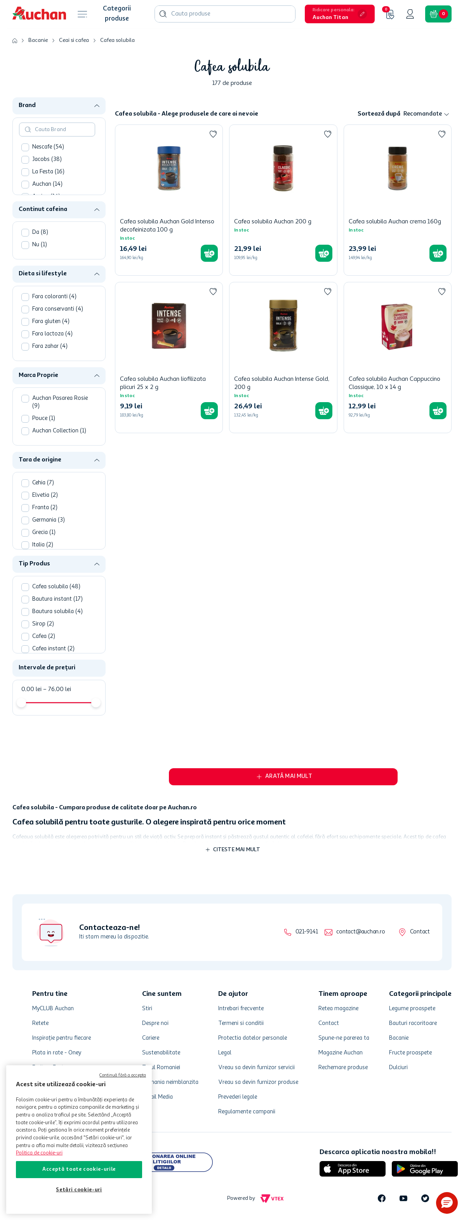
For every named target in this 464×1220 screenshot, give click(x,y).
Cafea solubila (117, 40)
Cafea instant (53, 649)
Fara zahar (50, 346)
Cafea (43, 636)
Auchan (47, 184)
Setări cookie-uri (79, 1189)
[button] (340, 14)
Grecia (44, 533)
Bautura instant (57, 599)
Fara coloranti (54, 297)
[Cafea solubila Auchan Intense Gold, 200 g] (283, 357)
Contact (420, 932)
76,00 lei (57, 689)
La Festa (48, 172)
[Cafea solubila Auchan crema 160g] (397, 200)
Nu (39, 245)
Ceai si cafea (74, 40)
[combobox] (225, 13)
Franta (44, 508)
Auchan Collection (59, 431)
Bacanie (38, 40)
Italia (42, 545)
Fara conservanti (57, 309)
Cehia (43, 483)
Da (40, 232)
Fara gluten (51, 322)
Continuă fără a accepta (122, 1075)
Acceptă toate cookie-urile (79, 1169)
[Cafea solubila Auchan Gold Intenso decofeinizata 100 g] (168, 200)
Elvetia (45, 495)
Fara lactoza (52, 334)
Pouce (43, 419)
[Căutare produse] (163, 14)
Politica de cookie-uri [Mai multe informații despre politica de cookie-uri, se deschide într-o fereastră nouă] (39, 1153)
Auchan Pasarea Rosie (60, 402)
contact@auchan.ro (360, 932)
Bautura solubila (57, 612)
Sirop (43, 624)
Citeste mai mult (237, 849)
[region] (79, 1139)
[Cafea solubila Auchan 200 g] (283, 200)
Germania (48, 520)
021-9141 (306, 932)
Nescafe (48, 147)
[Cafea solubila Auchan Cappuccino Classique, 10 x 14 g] (397, 357)
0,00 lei (31, 689)
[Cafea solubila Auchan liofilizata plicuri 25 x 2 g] (168, 357)
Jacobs (47, 159)
